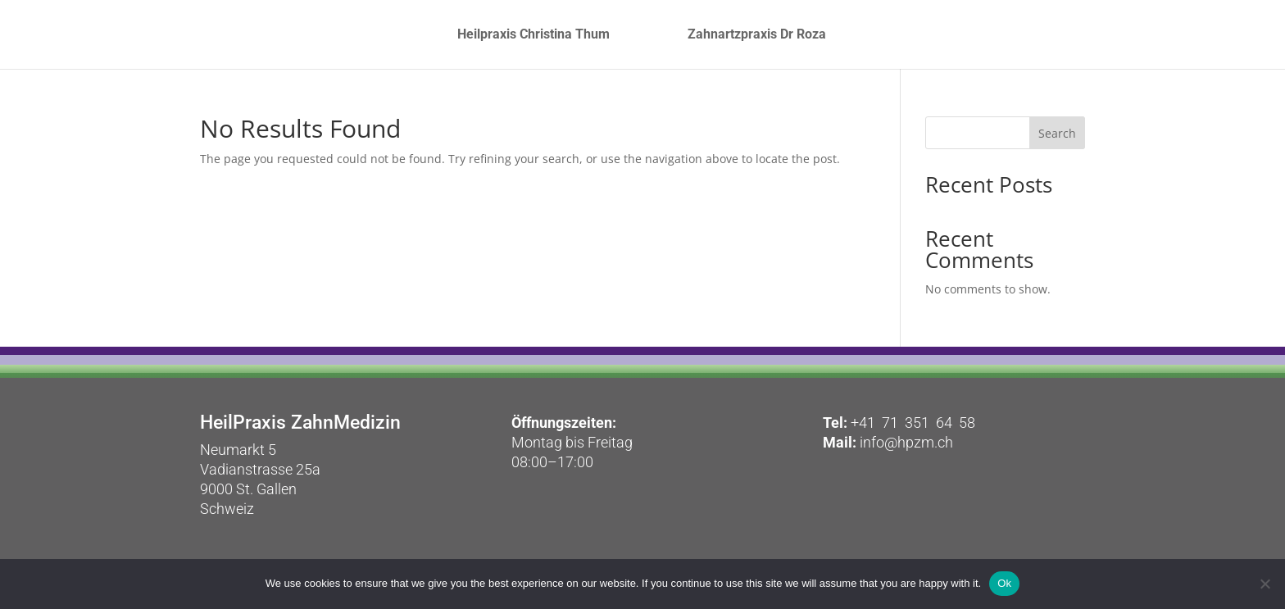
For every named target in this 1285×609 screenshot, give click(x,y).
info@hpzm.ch (904, 442)
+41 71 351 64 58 (913, 422)
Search (1057, 133)
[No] (1264, 583)
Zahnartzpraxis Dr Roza (844, 35)
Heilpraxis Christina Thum (446, 35)
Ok (1004, 583)
